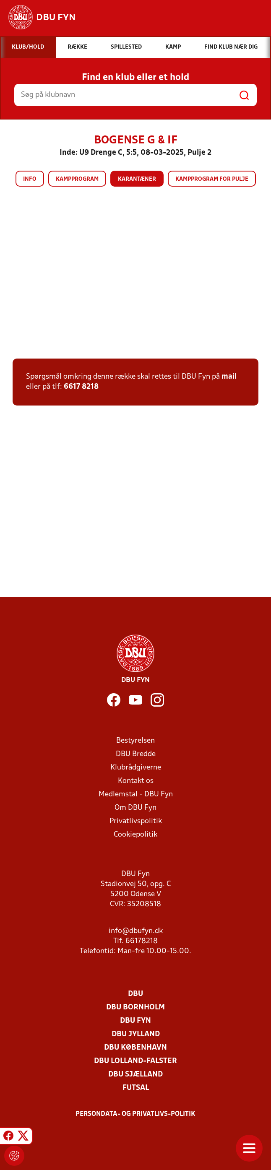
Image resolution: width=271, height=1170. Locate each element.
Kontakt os (136, 781)
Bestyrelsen (135, 740)
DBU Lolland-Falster (135, 1061)
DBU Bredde (136, 754)
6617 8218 (81, 386)
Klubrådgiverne (135, 767)
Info (29, 179)
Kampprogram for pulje (211, 179)
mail (229, 376)
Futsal (135, 1088)
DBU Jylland (136, 1034)
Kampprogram (77, 179)
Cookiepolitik (135, 834)
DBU (135, 994)
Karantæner (137, 179)
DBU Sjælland (135, 1074)
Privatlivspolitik (135, 821)
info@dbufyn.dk (136, 931)
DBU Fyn (135, 1020)
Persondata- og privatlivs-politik (135, 1114)
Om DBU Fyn (135, 807)
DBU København (135, 1047)
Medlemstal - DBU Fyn (136, 794)
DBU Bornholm (135, 1007)
